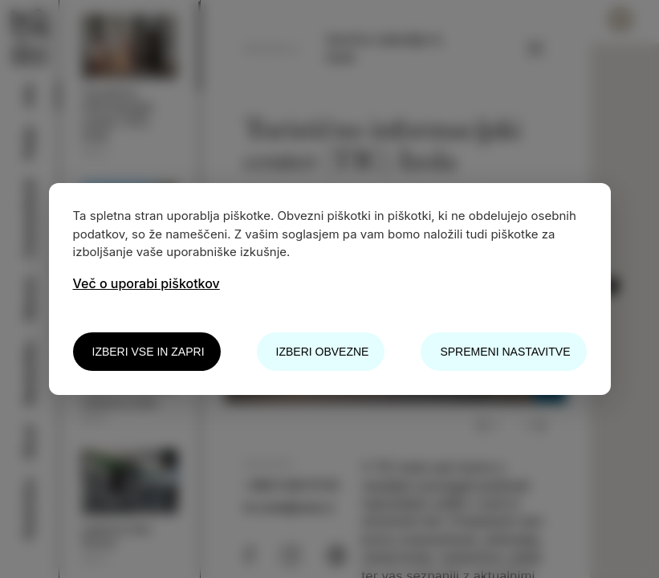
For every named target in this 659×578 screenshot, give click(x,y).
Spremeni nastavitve (505, 351)
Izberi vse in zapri (148, 351)
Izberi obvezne (322, 351)
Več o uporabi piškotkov (146, 283)
